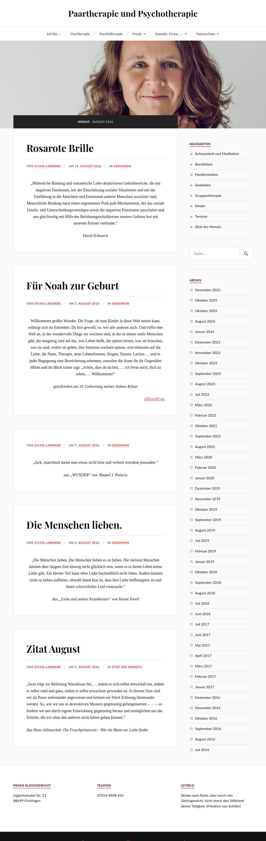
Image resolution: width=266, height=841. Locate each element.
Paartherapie (80, 33)
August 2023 (205, 384)
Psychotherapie (111, 33)
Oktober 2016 (206, 718)
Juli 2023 (202, 394)
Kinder (200, 206)
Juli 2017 (202, 624)
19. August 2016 (88, 166)
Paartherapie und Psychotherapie (133, 13)
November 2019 (208, 499)
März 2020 (203, 457)
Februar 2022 (205, 415)
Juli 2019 (202, 540)
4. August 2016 (87, 542)
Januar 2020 (204, 478)
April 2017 (203, 655)
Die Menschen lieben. (74, 524)
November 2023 (208, 352)
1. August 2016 (87, 667)
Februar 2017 (205, 676)
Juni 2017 (202, 635)
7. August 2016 (87, 303)
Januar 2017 (204, 687)
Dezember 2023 (207, 342)
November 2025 (208, 290)
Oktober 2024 (206, 311)
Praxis (137, 33)
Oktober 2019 (206, 509)
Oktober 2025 (206, 300)
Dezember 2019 (207, 488)
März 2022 (203, 405)
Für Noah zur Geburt (72, 285)
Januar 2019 (204, 561)
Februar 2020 (205, 467)
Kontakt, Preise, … (169, 33)
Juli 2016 (202, 750)
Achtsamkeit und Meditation (217, 153)
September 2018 (208, 582)
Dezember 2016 (207, 697)
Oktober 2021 (206, 426)
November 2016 (208, 708)
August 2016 (205, 739)
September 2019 (208, 520)
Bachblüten (204, 164)
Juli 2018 (202, 603)
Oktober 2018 (206, 572)
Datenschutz (205, 33)
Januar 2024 (204, 331)
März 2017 (203, 666)
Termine (201, 216)
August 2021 (205, 446)
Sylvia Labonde (47, 166)
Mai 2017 (202, 645)
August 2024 (205, 321)
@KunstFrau (154, 399)
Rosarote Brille (60, 147)
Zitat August (53, 648)
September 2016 (208, 728)
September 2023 (208, 373)
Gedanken (122, 166)
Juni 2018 (202, 614)
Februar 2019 (205, 551)
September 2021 (208, 436)
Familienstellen (206, 174)
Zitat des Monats (126, 667)
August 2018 (205, 593)
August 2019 (205, 530)
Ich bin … (54, 33)
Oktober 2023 (206, 363)
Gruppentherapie (208, 195)
